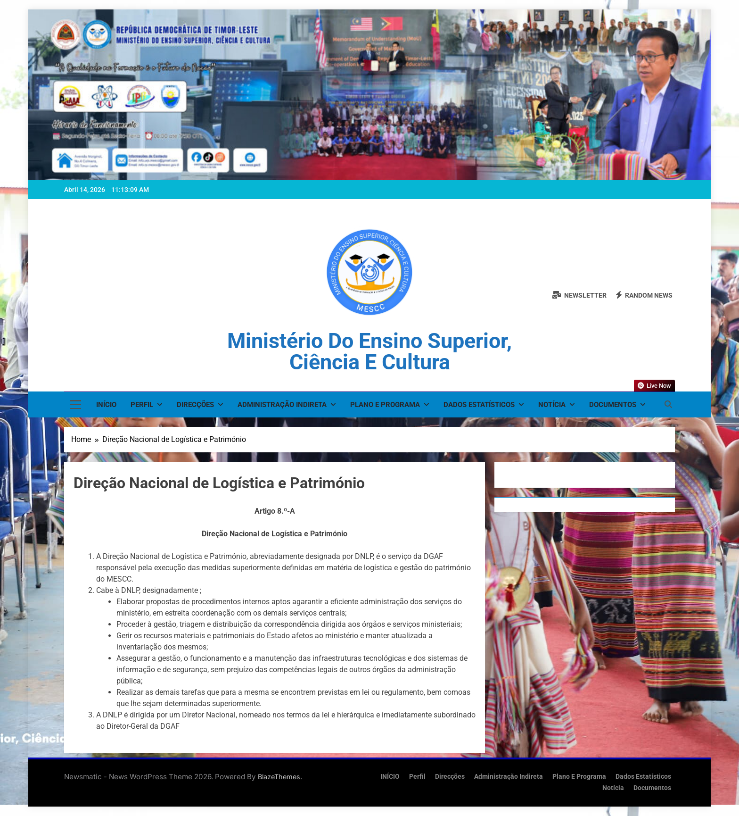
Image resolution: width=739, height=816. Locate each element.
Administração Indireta (282, 404)
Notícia (552, 404)
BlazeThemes (279, 777)
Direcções (195, 404)
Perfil (142, 404)
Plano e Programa (385, 404)
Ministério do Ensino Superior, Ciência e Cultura (369, 351)
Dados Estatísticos (479, 404)
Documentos (612, 404)
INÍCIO (106, 404)
